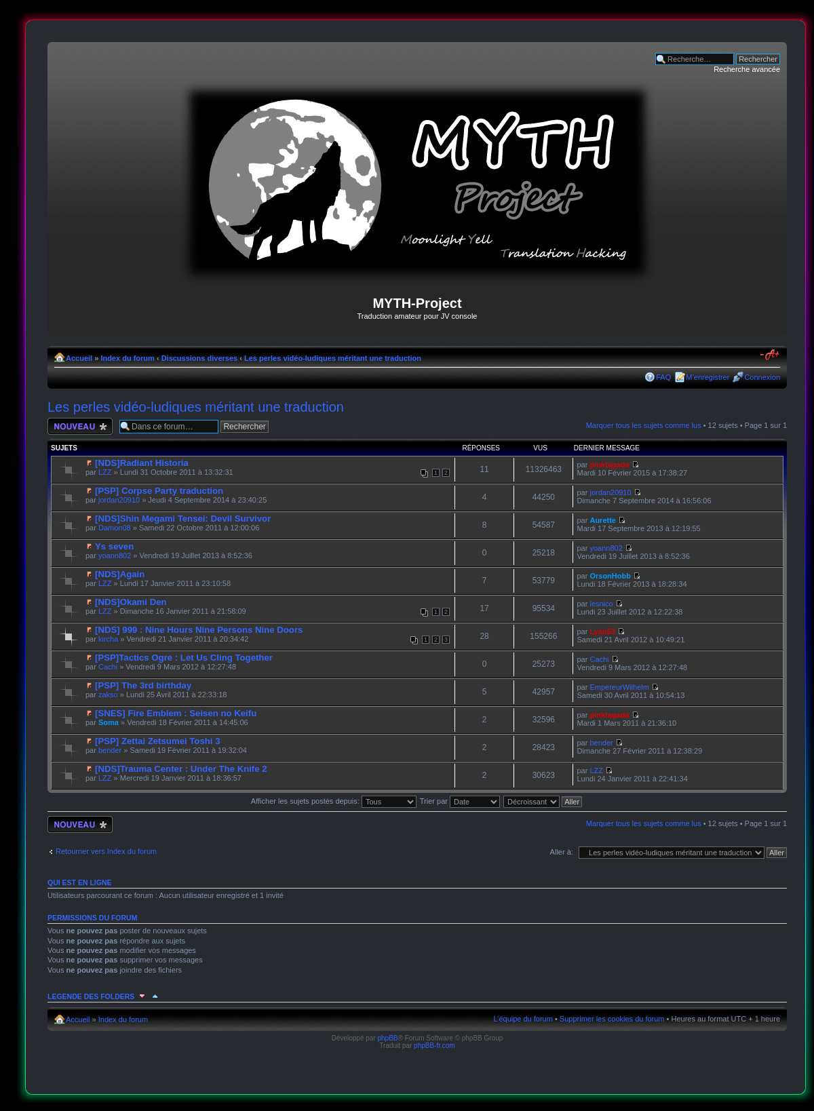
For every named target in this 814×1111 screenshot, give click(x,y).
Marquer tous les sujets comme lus (643, 425)
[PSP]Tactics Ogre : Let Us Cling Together (184, 657)
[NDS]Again (119, 574)
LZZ (105, 472)
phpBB (387, 1038)
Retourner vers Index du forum (106, 851)
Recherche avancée (747, 69)
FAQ (663, 377)
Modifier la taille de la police (770, 355)
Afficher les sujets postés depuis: (333, 801)
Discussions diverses (199, 358)
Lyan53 (602, 631)
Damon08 (114, 528)
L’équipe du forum (522, 1019)
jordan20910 (119, 500)
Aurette (602, 520)
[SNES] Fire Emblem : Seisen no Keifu (175, 713)
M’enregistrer (707, 377)
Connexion (762, 377)
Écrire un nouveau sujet (80, 426)
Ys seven (114, 546)
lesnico (601, 604)
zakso (108, 694)
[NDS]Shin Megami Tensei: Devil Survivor (183, 518)
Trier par (460, 801)
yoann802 (114, 555)
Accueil (79, 358)
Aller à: (561, 852)
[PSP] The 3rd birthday (143, 685)
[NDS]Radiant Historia (142, 463)
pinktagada (609, 465)
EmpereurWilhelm (618, 687)
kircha (108, 639)
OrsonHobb (610, 576)
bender (109, 750)
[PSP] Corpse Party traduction (159, 491)
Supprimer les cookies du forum (612, 1019)
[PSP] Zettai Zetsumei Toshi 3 (157, 741)
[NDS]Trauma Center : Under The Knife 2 (181, 769)
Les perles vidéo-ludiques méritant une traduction (332, 358)
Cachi (107, 667)
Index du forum (127, 358)
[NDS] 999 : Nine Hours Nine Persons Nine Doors (199, 630)
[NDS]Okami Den (131, 602)
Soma (108, 722)
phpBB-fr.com (434, 1045)
